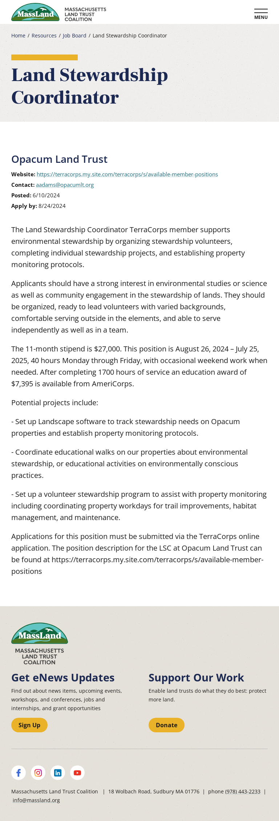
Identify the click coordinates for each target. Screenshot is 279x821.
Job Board (74, 35)
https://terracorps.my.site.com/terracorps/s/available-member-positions (127, 174)
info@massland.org (36, 800)
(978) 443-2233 (242, 791)
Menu (261, 17)
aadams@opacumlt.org (65, 184)
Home (18, 35)
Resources (44, 35)
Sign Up (29, 725)
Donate (166, 725)
